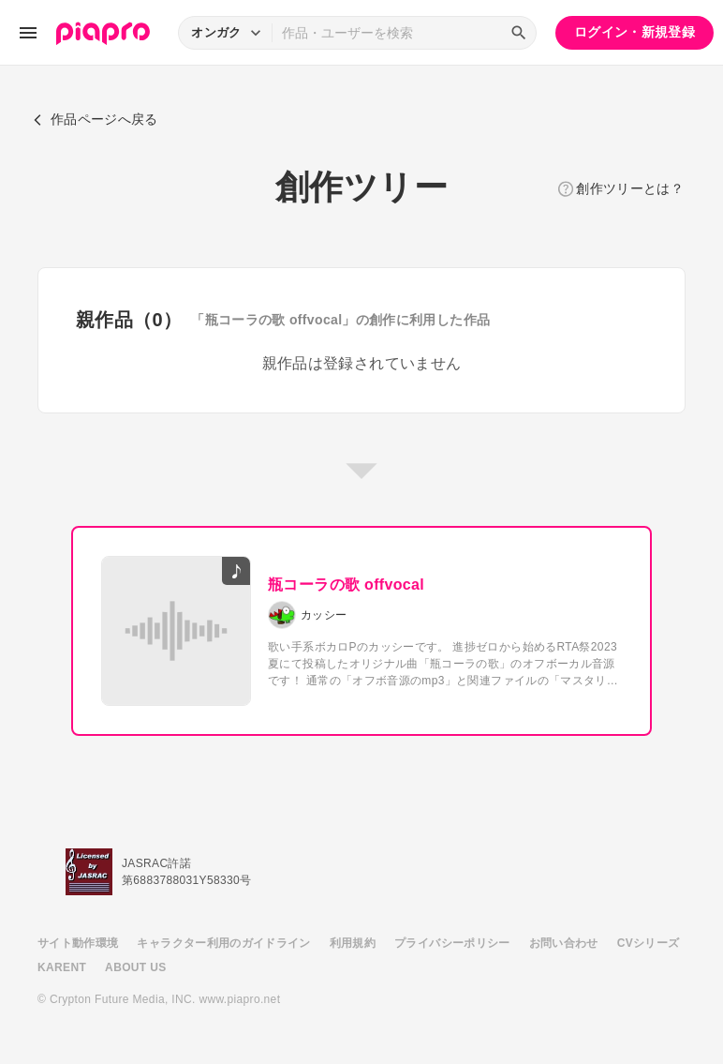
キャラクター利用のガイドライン (223, 943)
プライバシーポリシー (452, 943)
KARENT (61, 967)
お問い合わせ (563, 943)
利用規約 (353, 943)
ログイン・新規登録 (634, 31)
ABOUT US (135, 967)
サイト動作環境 (77, 943)
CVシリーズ (648, 943)
